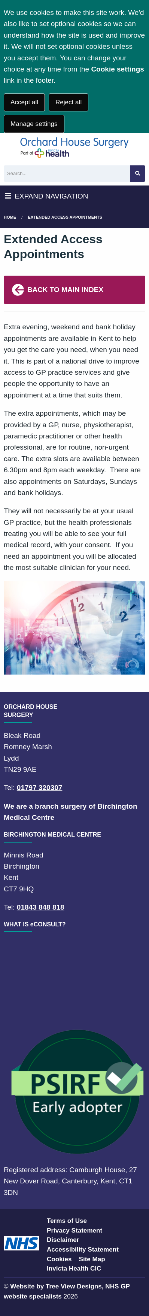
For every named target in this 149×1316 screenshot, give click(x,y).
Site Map (92, 1259)
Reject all (68, 102)
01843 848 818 (40, 907)
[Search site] (137, 173)
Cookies (59, 1259)
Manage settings (33, 123)
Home (10, 217)
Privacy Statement (74, 1230)
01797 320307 (40, 788)
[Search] (67, 173)
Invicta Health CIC (74, 1268)
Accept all (24, 102)
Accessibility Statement (83, 1249)
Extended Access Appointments (65, 217)
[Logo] (74, 147)
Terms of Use (67, 1220)
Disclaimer (63, 1239)
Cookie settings (117, 69)
